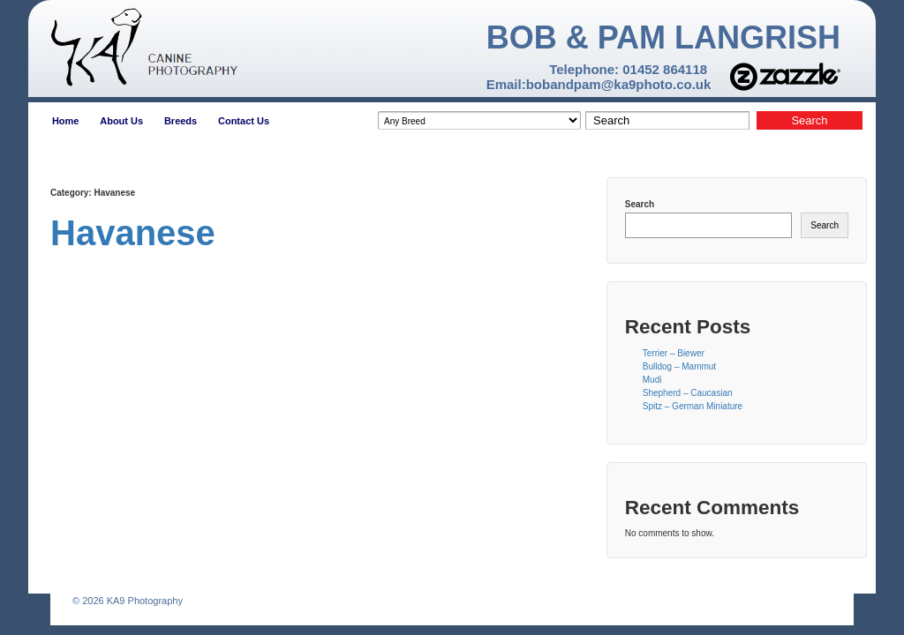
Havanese (132, 232)
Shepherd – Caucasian (688, 393)
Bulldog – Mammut (679, 366)
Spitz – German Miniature (692, 406)
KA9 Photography (143, 600)
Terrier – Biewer (673, 353)
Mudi (652, 380)
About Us (121, 121)
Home (65, 121)
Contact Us (243, 121)
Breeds (180, 121)
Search (639, 204)
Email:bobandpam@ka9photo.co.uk (599, 84)
